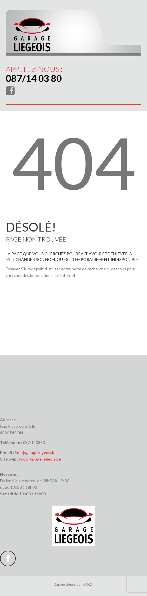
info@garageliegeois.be (36, 452)
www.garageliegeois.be (40, 459)
